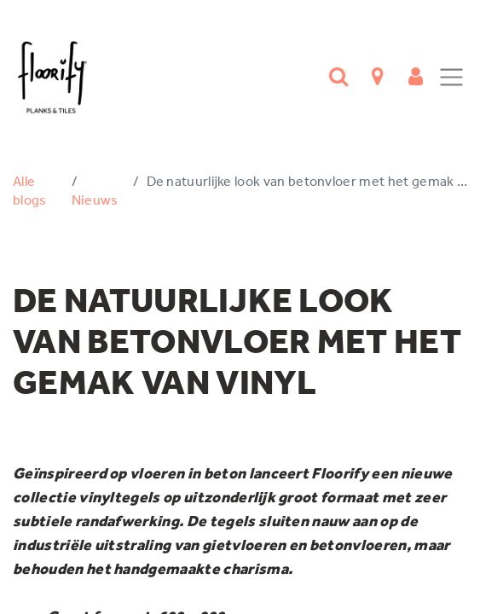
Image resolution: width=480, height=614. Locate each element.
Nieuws (95, 200)
